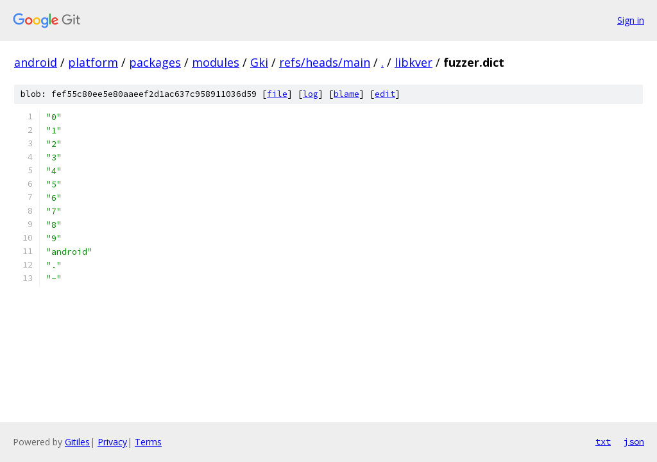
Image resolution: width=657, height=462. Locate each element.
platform (93, 62)
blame (346, 94)
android (35, 62)
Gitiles (77, 442)
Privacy (112, 442)
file (277, 94)
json (634, 441)
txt (603, 441)
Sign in (630, 20)
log (310, 94)
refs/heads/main (324, 62)
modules (215, 62)
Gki (259, 62)
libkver (413, 62)
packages (155, 62)
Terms (148, 442)
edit (385, 94)
